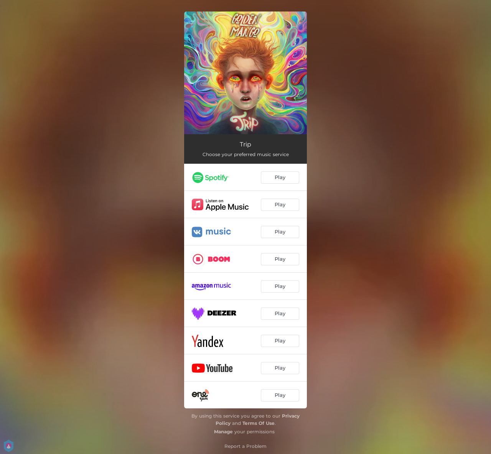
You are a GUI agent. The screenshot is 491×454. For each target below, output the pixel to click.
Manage (223, 431)
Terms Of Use (258, 423)
